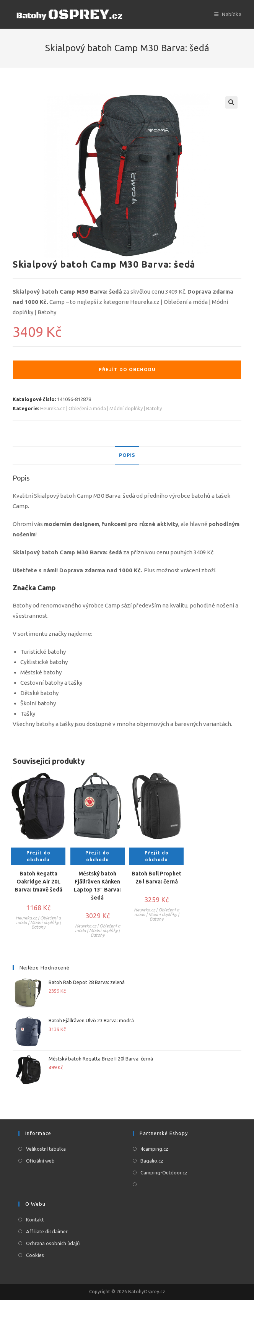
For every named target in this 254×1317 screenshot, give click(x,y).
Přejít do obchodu (127, 369)
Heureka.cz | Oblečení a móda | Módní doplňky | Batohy (101, 408)
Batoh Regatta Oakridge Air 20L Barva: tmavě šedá (38, 881)
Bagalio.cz (151, 1160)
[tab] (127, 455)
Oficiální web (40, 1160)
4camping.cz (154, 1148)
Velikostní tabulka (46, 1148)
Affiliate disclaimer (47, 1231)
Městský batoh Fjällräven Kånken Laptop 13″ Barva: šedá (97, 885)
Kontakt (35, 1219)
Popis (127, 455)
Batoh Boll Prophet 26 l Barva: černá (156, 877)
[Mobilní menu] (227, 14)
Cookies (35, 1255)
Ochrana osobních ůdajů (53, 1243)
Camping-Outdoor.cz (163, 1172)
